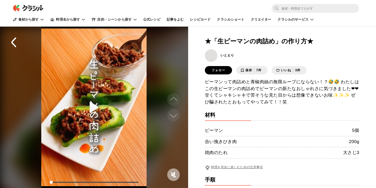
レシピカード (200, 19)
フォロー (218, 70)
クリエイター (261, 19)
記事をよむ (175, 19)
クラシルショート (230, 19)
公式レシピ (151, 19)
